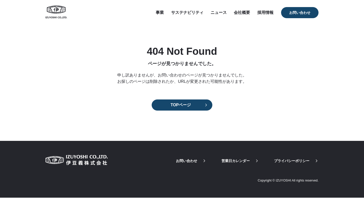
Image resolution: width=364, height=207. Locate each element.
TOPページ (181, 105)
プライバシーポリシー (296, 161)
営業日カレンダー (240, 161)
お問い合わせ (299, 13)
